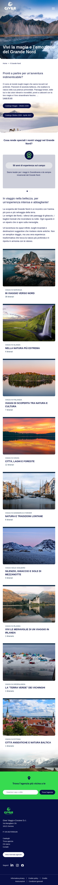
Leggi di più (7, 98)
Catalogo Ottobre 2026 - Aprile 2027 (18, 115)
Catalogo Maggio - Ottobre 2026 (17, 106)
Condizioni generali (36, 881)
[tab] (27, 191)
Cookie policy (33, 878)
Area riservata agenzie (13, 855)
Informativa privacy (17, 878)
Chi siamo (6, 844)
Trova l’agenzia (47, 792)
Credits (44, 878)
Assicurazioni (20, 881)
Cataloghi (6, 838)
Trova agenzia (8, 841)
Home (5, 63)
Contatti (5, 847)
